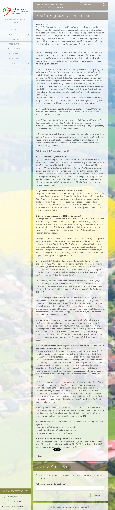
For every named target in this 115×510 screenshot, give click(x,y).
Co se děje (14, 29)
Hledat (103, 4)
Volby (13, 63)
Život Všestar (13, 39)
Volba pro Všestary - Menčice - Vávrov (50, 5)
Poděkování (14, 44)
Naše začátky (13, 34)
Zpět (40, 456)
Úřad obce (13, 54)
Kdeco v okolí (14, 49)
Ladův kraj (13, 58)
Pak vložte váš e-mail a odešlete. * (51, 484)
